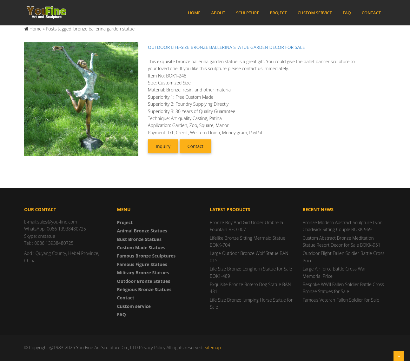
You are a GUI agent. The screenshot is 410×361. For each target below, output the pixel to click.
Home (194, 13)
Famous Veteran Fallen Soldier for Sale (341, 300)
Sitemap (212, 347)
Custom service (315, 13)
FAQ (347, 13)
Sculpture (247, 13)
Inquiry (163, 146)
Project (278, 13)
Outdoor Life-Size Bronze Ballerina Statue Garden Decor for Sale (226, 47)
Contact (371, 13)
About (218, 13)
